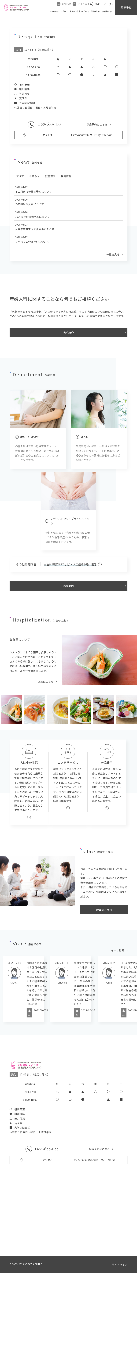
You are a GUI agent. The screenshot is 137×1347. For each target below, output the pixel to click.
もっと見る (117, 1012)
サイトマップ (119, 1326)
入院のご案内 (67, 11)
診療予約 (126, 7)
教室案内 (50, 238)
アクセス (82, 3)
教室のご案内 (82, 11)
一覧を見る (112, 316)
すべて (20, 238)
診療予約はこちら (96, 186)
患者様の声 (107, 11)
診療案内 (54, 11)
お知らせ (66, 3)
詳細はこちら (45, 743)
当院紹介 (95, 11)
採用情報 (66, 238)
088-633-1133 (104, 4)
